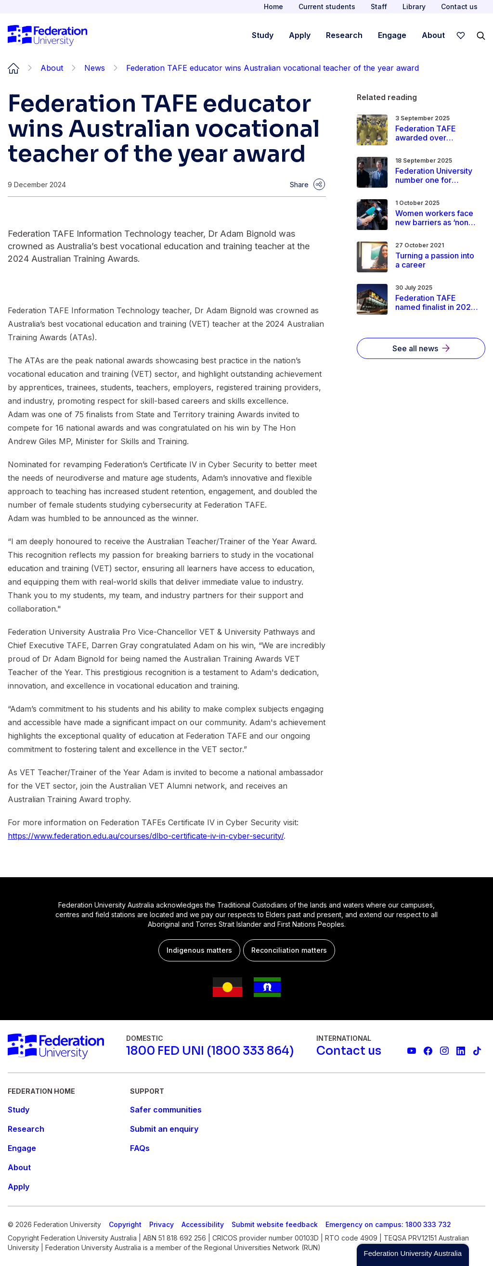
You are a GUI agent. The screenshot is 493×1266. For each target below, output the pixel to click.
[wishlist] (460, 35)
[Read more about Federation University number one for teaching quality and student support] (437, 175)
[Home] (47, 35)
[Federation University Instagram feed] (444, 1051)
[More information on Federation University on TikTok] (477, 1051)
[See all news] (421, 348)
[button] (413, 1255)
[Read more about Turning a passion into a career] (437, 260)
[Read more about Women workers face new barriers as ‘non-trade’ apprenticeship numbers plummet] (437, 218)
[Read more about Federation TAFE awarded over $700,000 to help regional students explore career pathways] (437, 133)
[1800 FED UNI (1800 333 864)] (210, 1051)
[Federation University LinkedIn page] (461, 1051)
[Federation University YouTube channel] (411, 1051)
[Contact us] (348, 1051)
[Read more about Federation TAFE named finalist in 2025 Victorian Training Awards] (437, 303)
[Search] (481, 35)
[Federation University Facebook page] (428, 1051)
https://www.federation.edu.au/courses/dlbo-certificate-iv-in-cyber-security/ (146, 836)
